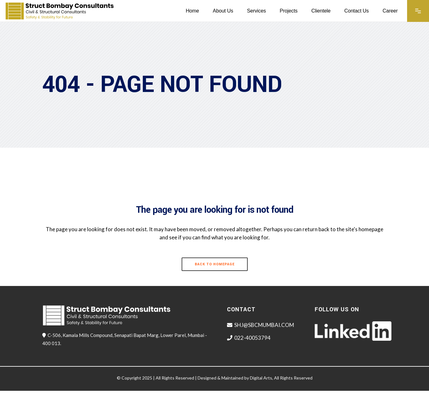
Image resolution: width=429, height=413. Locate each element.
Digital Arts (261, 377)
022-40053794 (252, 337)
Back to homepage (215, 264)
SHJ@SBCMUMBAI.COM (264, 325)
